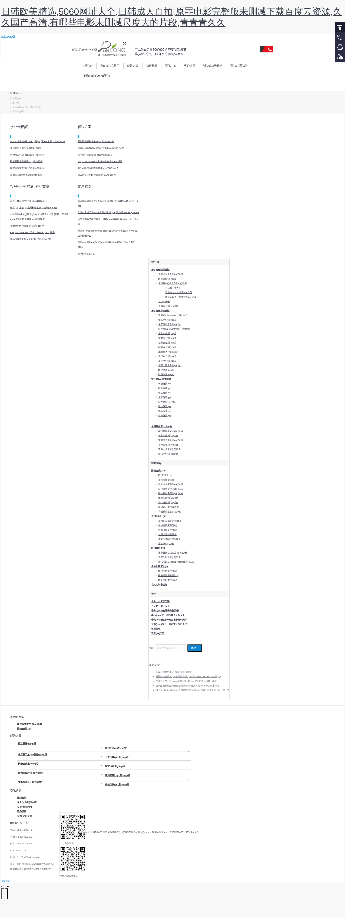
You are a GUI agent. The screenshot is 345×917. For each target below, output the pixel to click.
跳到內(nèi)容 (8, 36)
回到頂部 (340, 27)
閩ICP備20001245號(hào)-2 (184, 832)
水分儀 (15, 102)
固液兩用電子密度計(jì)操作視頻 (26, 161)
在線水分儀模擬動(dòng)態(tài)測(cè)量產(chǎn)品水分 (37, 141)
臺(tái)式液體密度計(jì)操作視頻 (26, 174)
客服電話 (340, 37)
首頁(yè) (16, 98)
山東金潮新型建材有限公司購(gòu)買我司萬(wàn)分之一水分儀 (187, 685)
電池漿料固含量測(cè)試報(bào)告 (95, 154)
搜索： (82, 87)
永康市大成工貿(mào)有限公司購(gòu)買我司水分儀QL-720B (108, 212)
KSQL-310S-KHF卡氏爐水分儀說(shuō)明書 (100, 161)
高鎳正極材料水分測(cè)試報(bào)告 (96, 141)
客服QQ (340, 47)
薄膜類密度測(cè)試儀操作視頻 (25, 148)
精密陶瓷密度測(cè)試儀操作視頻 (27, 168)
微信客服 (340, 57)
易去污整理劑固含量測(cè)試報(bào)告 (97, 174)
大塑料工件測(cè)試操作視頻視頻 (27, 154)
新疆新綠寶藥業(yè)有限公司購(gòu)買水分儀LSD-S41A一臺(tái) (188, 676)
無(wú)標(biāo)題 (86, 254)
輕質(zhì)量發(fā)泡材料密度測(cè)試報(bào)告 (101, 148)
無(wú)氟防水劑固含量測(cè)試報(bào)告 (98, 168)
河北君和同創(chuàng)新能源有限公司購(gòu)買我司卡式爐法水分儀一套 (192, 690)
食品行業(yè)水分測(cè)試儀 (26, 107)
